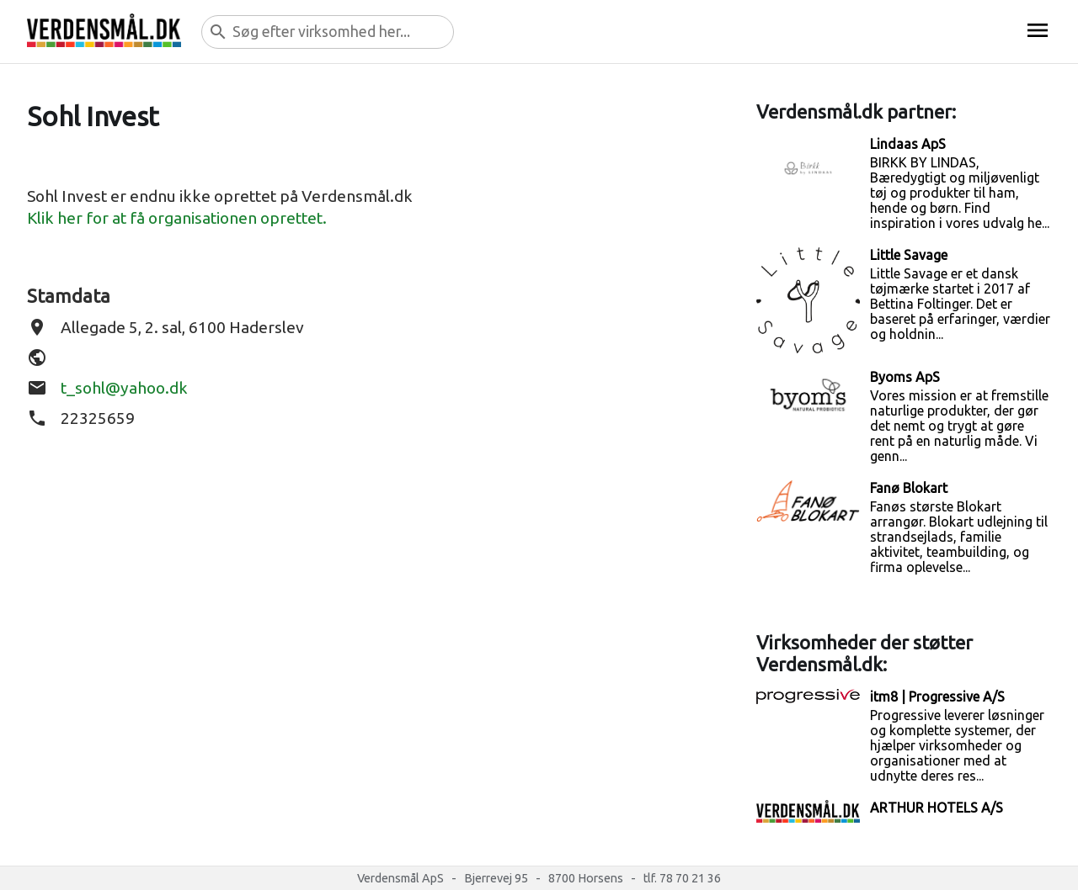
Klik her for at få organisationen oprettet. (177, 218)
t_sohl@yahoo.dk (124, 388)
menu (1037, 30)
